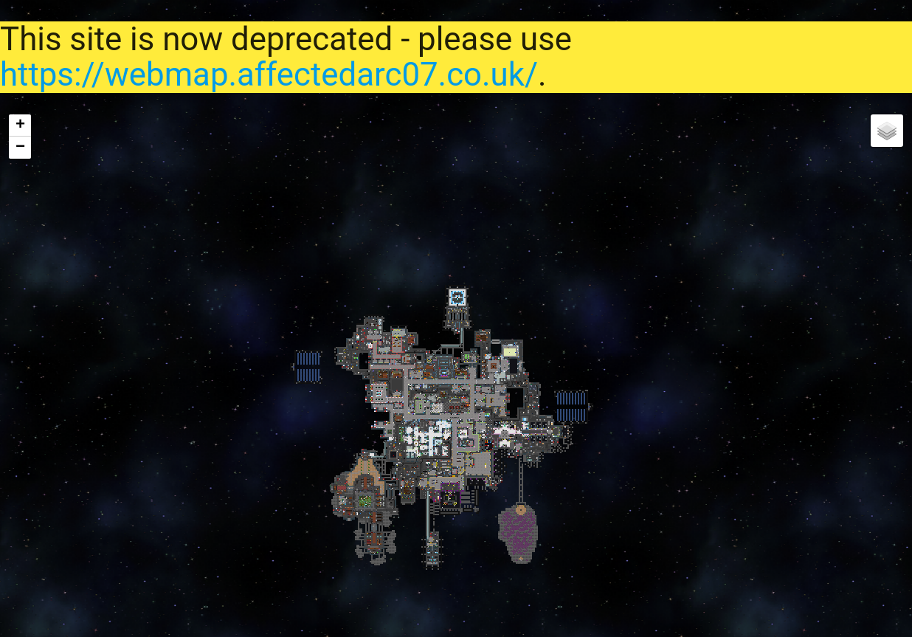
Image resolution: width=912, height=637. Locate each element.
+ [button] (20, 125)
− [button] (20, 148)
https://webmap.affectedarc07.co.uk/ (269, 74)
